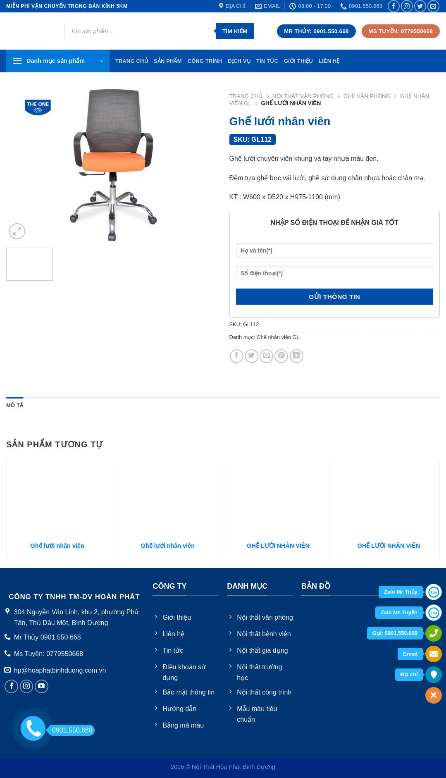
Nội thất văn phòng (303, 96)
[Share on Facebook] (236, 356)
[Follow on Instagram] (407, 6)
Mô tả (14, 405)
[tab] (14, 405)
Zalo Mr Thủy (400, 592)
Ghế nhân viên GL (278, 337)
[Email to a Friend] (266, 356)
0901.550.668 (70, 730)
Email (410, 654)
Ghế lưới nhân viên (57, 545)
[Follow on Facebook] (394, 6)
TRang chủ (131, 61)
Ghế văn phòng (367, 96)
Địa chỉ (409, 674)
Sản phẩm (168, 61)
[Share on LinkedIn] (296, 356)
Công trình (205, 61)
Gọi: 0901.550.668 (394, 633)
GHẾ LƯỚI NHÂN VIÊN (278, 545)
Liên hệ (329, 61)
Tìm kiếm (235, 31)
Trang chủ (246, 96)
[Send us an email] (433, 6)
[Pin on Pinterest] (281, 356)
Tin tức (267, 61)
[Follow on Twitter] (420, 6)
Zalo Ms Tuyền (399, 612)
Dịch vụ (239, 61)
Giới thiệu (298, 61)
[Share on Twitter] (251, 356)
